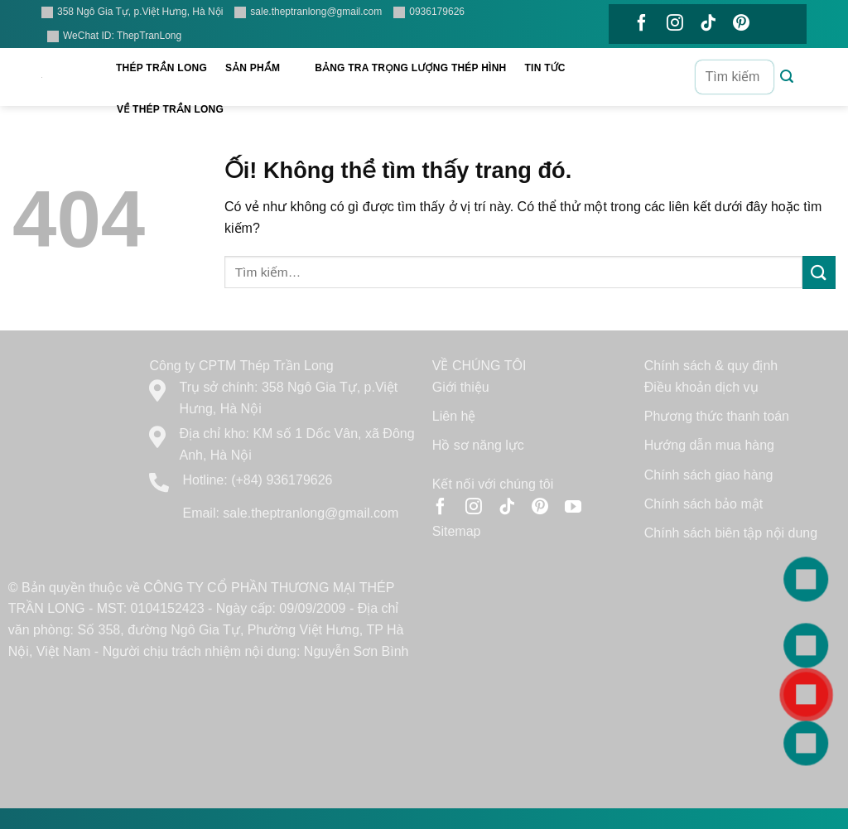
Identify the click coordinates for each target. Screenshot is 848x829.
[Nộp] (787, 77)
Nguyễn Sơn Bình (356, 651)
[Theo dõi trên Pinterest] (741, 24)
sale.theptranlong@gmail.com (308, 12)
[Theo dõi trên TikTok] (708, 24)
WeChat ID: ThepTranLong (114, 36)
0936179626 (429, 12)
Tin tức (553, 68)
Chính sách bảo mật (703, 504)
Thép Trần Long (161, 68)
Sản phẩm (260, 68)
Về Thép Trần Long (178, 109)
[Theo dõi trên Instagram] (675, 24)
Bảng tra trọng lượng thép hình (410, 68)
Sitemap (456, 531)
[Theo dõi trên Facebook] (642, 24)
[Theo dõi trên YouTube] (642, 66)
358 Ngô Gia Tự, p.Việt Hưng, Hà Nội (132, 12)
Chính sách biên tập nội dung (730, 533)
